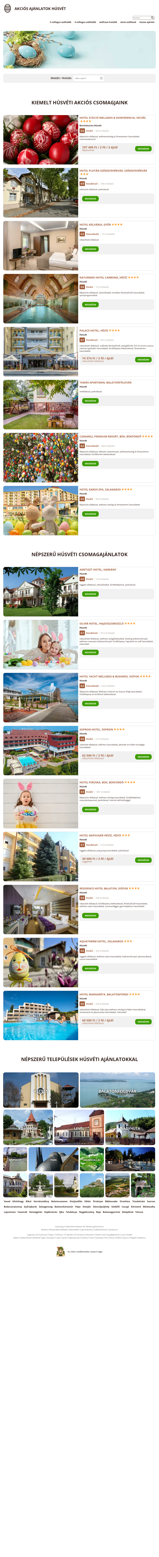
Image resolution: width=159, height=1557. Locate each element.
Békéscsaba (111, 1201)
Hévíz (91, 1238)
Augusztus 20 (32, 1234)
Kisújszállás (76, 1201)
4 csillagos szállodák (85, 22)
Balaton (16, 1238)
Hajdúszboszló (74, 1238)
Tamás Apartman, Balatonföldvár (105, 382)
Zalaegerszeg (46, 1206)
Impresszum (113, 1229)
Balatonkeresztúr (64, 1206)
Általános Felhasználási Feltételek (54, 1229)
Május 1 (52, 1234)
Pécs (106, 1238)
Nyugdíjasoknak (113, 1234)
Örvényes (98, 1201)
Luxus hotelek (126, 1234)
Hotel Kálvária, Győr (101, 224)
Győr (59, 1238)
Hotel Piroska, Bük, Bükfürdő (107, 782)
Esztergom (51, 1238)
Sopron (125, 1238)
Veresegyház (35, 1212)
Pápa (78, 1206)
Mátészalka (149, 1206)
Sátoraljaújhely (101, 1206)
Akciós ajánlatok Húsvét (40, 8)
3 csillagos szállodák (60, 22)
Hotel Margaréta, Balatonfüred (109, 994)
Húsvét (83, 178)
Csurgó (125, 1206)
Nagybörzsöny (86, 1212)
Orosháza (125, 1201)
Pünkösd (80, 1234)
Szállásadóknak (100, 1229)
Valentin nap (100, 1234)
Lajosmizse (10, 1212)
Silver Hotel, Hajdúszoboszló (107, 623)
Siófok (118, 1238)
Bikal (28, 1201)
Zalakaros (142, 1238)
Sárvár (111, 1238)
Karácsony (43, 1234)
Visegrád (133, 1238)
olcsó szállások (128, 22)
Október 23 (70, 1234)
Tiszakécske (138, 1201)
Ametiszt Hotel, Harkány (97, 569)
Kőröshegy (18, 1201)
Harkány (84, 1238)
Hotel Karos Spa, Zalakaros (106, 489)
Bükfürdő (36, 1238)
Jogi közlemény (87, 1229)
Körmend (136, 1206)
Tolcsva (139, 1212)
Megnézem (143, 148)
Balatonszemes (59, 1201)
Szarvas (151, 1201)
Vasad (7, 1201)
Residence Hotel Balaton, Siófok (109, 888)
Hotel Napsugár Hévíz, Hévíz (104, 835)
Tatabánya (71, 1212)
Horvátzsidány (41, 1201)
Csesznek (22, 1212)
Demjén (87, 1206)
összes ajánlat (146, 22)
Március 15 (60, 1234)
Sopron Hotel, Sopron (102, 729)
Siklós (87, 1201)
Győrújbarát (30, 1206)
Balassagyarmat (111, 1212)
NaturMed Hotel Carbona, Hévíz (109, 277)
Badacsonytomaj (13, 1206)
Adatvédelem (74, 1229)
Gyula (64, 1238)
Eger (43, 1238)
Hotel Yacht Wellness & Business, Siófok (115, 676)
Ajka (61, 1212)
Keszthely (99, 1238)
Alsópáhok (127, 1212)
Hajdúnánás (50, 1212)
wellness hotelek (108, 22)
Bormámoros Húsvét (90, 125)
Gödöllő (115, 1206)
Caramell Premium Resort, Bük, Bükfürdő (116, 436)
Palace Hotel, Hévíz (99, 330)
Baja (98, 1212)
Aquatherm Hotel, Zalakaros (105, 941)
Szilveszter (89, 1234)
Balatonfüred (26, 1238)
